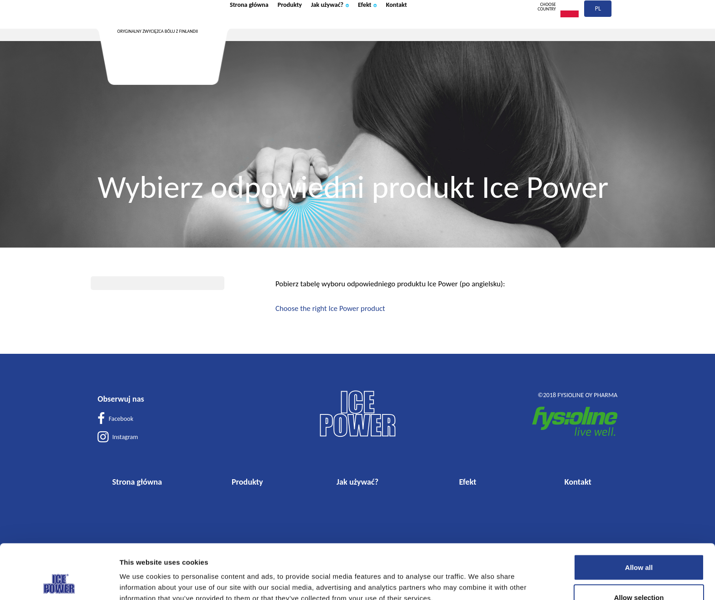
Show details (475, 577)
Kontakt (446, 28)
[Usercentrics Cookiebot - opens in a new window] (59, 582)
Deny (639, 575)
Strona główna (257, 28)
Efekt (409, 28)
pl (598, 31)
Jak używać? (362, 28)
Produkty (309, 28)
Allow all (639, 516)
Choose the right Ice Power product (330, 308)
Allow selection (638, 546)
